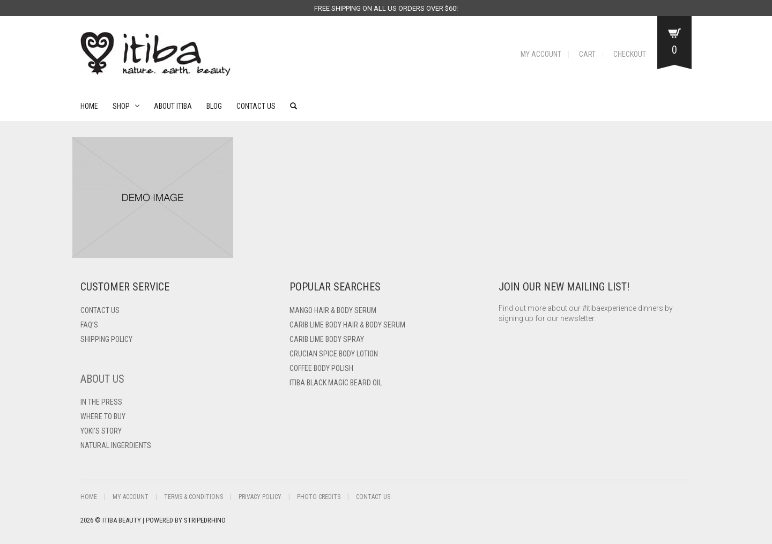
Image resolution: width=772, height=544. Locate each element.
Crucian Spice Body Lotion (334, 353)
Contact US (100, 310)
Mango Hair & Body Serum (333, 310)
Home (89, 106)
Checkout (629, 54)
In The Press (101, 402)
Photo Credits (318, 497)
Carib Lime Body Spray (327, 339)
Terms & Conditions (193, 497)
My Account (541, 54)
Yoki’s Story (101, 431)
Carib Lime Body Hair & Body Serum (347, 325)
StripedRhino (205, 520)
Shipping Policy (106, 339)
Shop (121, 106)
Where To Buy (102, 416)
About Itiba (173, 106)
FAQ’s (89, 325)
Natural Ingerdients (115, 445)
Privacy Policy (260, 497)
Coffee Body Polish (321, 368)
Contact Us (256, 106)
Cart (587, 54)
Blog (214, 106)
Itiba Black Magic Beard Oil (336, 382)
